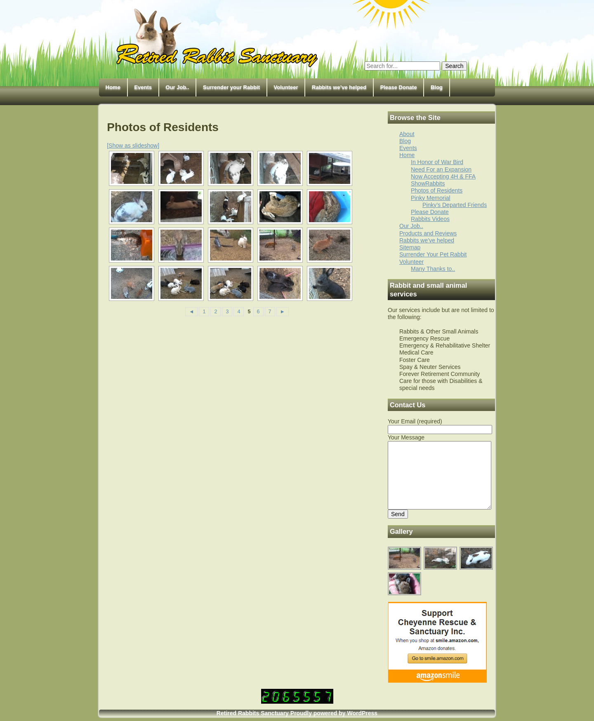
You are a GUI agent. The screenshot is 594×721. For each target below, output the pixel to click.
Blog (437, 87)
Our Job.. (177, 87)
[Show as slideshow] (133, 145)
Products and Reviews (428, 233)
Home (113, 87)
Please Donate (398, 87)
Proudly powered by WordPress (333, 713)
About (407, 134)
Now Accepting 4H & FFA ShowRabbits (443, 180)
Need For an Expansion (441, 169)
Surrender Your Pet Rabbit (433, 254)
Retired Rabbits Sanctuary (253, 713)
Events (143, 87)
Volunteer (286, 87)
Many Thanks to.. (433, 268)
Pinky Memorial (430, 198)
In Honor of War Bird (437, 162)
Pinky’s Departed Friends (454, 205)
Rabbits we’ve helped (339, 87)
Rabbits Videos (430, 219)
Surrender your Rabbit (231, 87)
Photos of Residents (436, 190)
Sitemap (409, 247)
